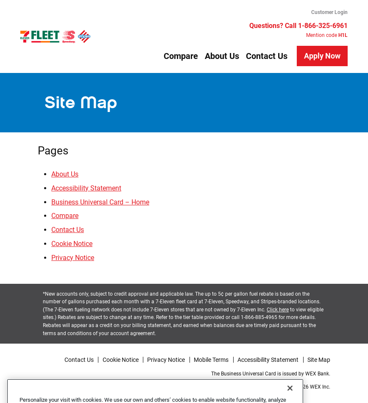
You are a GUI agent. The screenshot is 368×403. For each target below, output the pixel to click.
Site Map (318, 360)
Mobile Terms (211, 360)
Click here (278, 310)
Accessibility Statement (86, 188)
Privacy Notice (72, 258)
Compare (181, 56)
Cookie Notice (71, 244)
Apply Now (322, 55)
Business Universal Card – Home (100, 202)
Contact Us (266, 56)
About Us (222, 56)
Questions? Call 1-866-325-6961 (298, 25)
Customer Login (329, 12)
